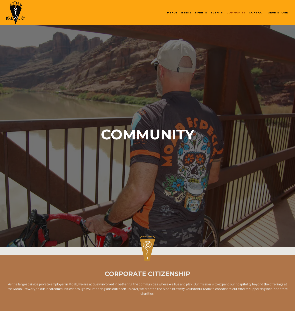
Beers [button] (186, 12)
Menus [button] (172, 12)
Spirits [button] (201, 12)
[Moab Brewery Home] (27, 12)
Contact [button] (256, 12)
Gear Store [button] (278, 12)
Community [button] (235, 12)
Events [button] (217, 12)
